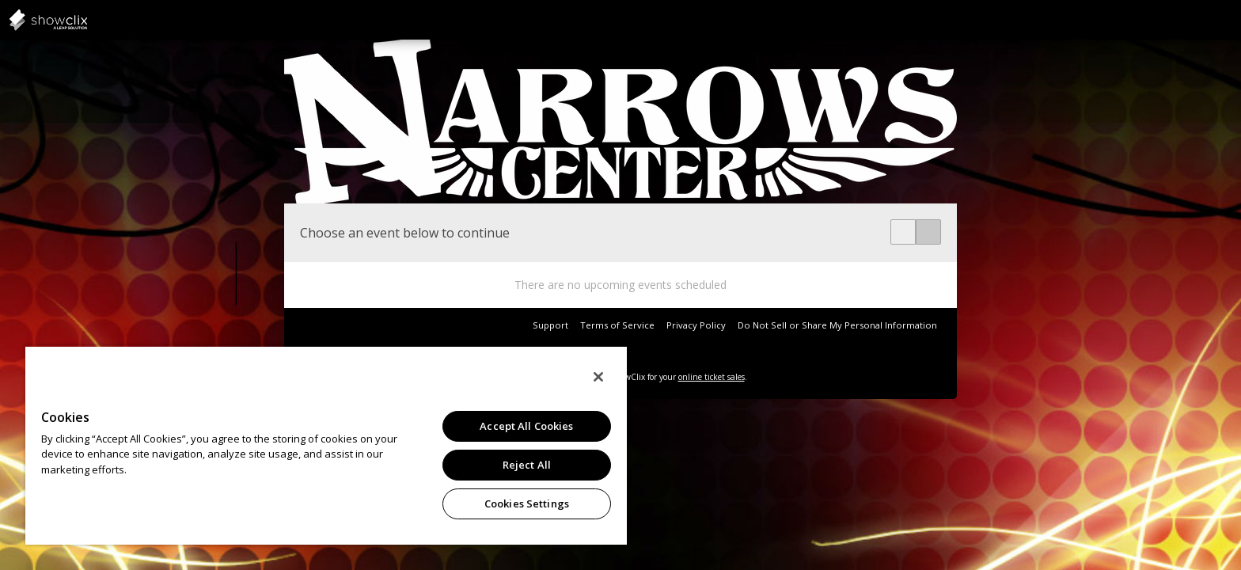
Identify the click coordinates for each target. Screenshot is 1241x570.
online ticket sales (711, 376)
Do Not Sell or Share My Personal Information (837, 325)
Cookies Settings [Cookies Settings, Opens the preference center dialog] (526, 503)
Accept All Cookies (526, 426)
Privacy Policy (696, 325)
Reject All (527, 465)
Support (550, 325)
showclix (87, 20)
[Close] (598, 376)
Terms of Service (617, 325)
